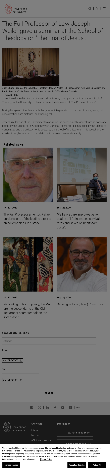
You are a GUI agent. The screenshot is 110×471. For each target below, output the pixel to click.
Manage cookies (11, 465)
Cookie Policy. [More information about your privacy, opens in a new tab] (46, 459)
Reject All (97, 465)
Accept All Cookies (77, 465)
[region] (55, 457)
